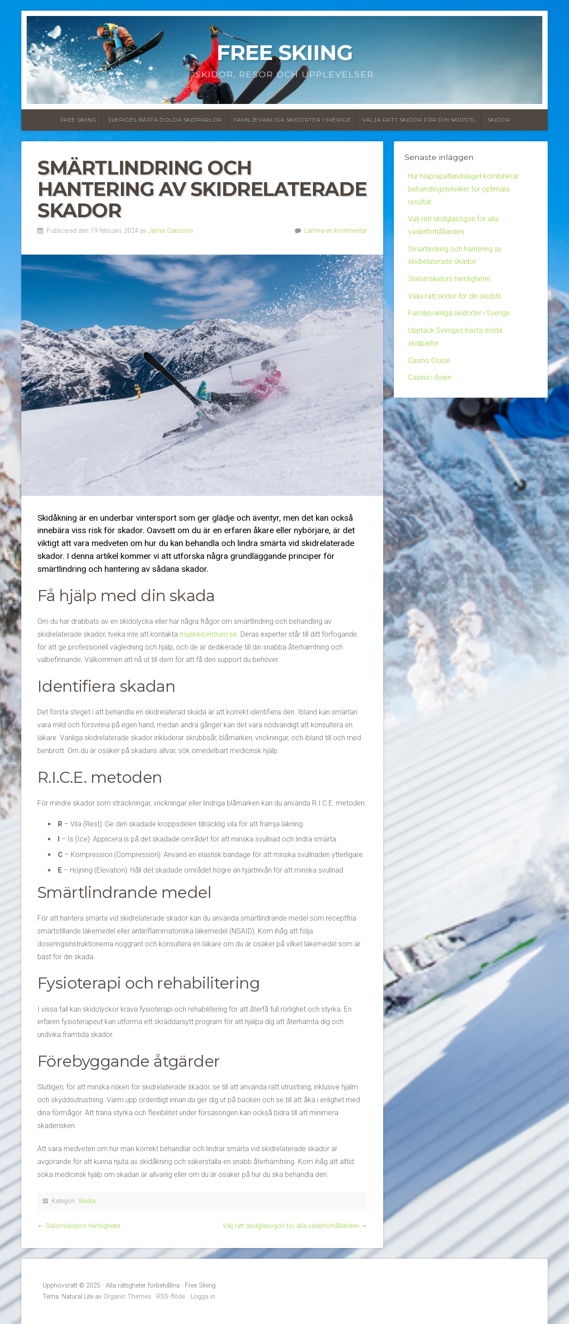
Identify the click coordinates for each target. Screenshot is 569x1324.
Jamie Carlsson (170, 231)
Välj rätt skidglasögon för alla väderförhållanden (291, 1226)
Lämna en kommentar (336, 231)
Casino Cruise (429, 361)
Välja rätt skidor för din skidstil (419, 119)
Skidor (499, 119)
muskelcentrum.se (208, 634)
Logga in (203, 1296)
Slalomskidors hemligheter (83, 1226)
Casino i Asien (429, 378)
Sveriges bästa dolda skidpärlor (165, 119)
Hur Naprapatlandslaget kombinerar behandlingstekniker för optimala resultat (463, 189)
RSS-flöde (170, 1296)
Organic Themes (127, 1296)
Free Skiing (284, 52)
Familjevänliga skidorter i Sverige (292, 119)
